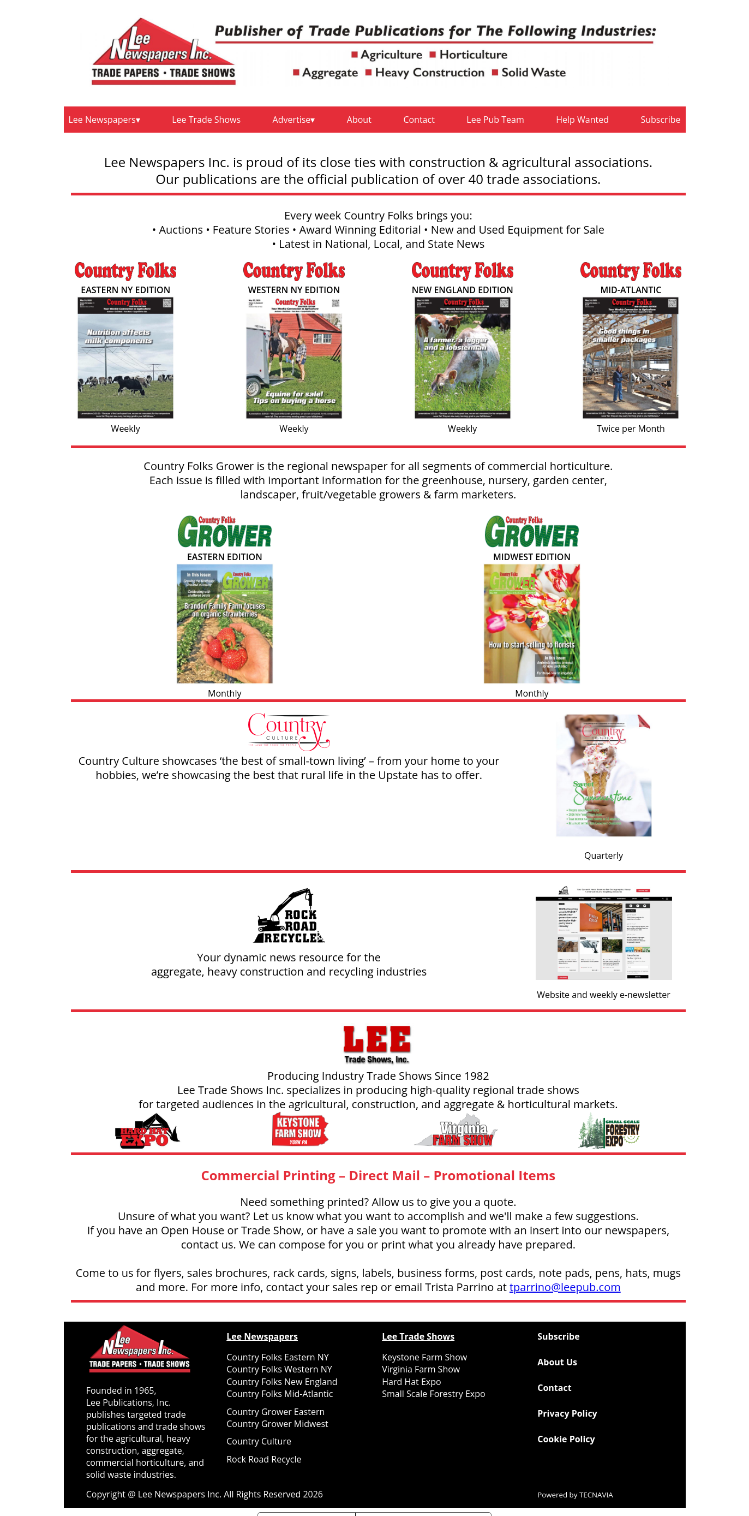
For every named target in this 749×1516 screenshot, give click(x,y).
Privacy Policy (567, 1413)
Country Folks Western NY (279, 1369)
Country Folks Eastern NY (277, 1357)
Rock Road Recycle (263, 1459)
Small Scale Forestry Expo (433, 1394)
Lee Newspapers (102, 120)
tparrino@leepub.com (565, 1287)
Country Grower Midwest (277, 1424)
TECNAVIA (596, 1495)
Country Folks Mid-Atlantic (279, 1394)
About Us (557, 1362)
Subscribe (660, 120)
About (359, 120)
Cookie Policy (566, 1439)
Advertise (292, 120)
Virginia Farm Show (421, 1369)
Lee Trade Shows (206, 120)
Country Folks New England (281, 1382)
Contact (418, 120)
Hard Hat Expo (411, 1382)
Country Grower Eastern (275, 1412)
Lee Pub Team (495, 120)
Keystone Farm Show (424, 1357)
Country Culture (258, 1441)
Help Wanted (582, 120)
